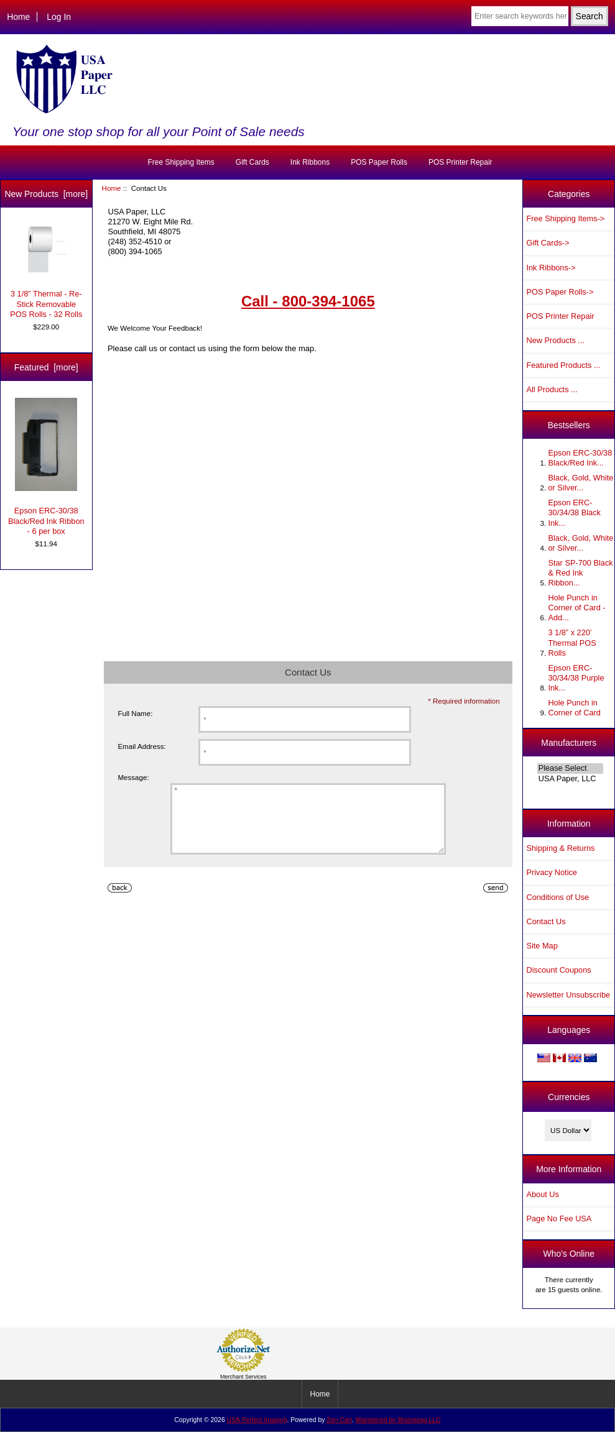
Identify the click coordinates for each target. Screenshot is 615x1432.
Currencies (569, 1096)
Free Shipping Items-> (565, 218)
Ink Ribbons (310, 162)
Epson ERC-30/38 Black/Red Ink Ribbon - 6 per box (46, 467)
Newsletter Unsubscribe (568, 994)
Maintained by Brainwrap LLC (398, 1419)
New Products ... (555, 340)
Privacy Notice (551, 872)
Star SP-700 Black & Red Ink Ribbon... (580, 572)
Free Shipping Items (180, 162)
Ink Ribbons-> (550, 267)
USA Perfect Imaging (257, 1419)
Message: (133, 777)
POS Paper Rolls (379, 162)
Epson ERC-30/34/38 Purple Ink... (576, 677)
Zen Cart (339, 1419)
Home (18, 17)
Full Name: (135, 713)
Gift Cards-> (547, 242)
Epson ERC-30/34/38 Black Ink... (574, 512)
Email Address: (141, 746)
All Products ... (551, 389)
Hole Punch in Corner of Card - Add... (576, 607)
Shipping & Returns (560, 848)
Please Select (570, 768)
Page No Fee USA (558, 1218)
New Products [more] (46, 194)
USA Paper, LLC (570, 779)
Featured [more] (46, 367)
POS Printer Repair (460, 162)
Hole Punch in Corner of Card (574, 707)
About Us (542, 1194)
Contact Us (545, 921)
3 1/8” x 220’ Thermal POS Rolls (572, 642)
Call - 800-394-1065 (308, 301)
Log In (59, 17)
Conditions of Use (557, 897)
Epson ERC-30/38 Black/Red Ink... (580, 457)
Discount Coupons (558, 970)
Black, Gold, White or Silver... (580, 482)
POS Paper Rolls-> (559, 291)
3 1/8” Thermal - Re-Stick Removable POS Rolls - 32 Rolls (46, 271)
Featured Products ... (563, 365)
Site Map (541, 945)
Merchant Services (243, 1377)
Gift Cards (252, 162)
